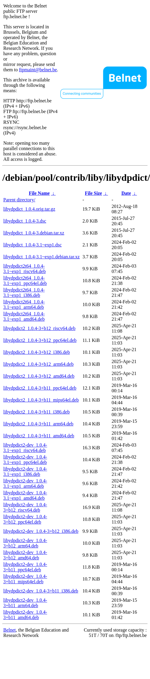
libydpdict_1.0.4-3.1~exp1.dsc (32, 244)
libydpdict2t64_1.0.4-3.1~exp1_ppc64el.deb (25, 280)
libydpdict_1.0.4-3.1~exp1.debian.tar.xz (41, 256)
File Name (39, 193)
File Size (93, 193)
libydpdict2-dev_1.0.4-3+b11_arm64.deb (25, 603)
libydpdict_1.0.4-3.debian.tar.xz (33, 232)
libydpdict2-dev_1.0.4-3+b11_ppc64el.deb (25, 567)
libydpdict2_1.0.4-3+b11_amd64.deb (38, 435)
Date (126, 193)
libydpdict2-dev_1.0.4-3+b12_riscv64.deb (25, 507)
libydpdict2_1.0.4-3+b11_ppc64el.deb (39, 388)
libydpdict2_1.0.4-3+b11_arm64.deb (38, 423)
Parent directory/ (19, 199)
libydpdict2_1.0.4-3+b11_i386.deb (36, 411)
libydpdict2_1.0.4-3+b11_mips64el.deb (41, 399)
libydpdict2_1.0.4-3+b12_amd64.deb (38, 376)
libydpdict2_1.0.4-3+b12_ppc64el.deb (39, 340)
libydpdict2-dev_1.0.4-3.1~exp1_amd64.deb (25, 495)
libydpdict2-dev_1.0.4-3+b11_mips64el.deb (25, 579)
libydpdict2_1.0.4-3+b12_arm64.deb (38, 364)
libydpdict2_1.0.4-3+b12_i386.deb (36, 352)
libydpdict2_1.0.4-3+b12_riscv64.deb (39, 328)
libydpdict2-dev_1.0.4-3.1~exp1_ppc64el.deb (25, 459)
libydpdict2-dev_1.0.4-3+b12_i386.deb (40, 531)
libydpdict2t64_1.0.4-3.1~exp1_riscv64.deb (24, 268)
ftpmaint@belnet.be (38, 69)
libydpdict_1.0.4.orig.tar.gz (29, 209)
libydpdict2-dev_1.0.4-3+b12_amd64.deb (25, 555)
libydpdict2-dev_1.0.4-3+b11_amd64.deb (25, 614)
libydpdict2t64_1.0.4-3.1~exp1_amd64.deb (24, 316)
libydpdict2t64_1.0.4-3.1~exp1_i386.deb (24, 292)
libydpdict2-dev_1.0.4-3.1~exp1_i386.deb (25, 471)
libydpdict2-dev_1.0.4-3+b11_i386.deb (40, 590)
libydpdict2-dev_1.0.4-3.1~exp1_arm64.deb (25, 483)
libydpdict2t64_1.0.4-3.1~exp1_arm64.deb (24, 304)
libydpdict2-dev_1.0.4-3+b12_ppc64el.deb (25, 519)
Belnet (9, 629)
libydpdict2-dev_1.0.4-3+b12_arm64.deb (25, 543)
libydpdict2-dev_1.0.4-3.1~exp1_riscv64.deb (25, 447)
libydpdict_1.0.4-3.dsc (24, 220)
